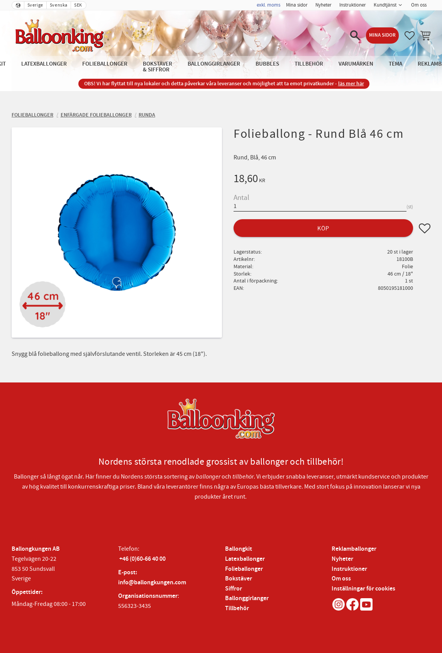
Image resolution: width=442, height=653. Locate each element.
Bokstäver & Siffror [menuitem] (157, 66)
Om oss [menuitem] (419, 5)
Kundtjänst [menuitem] (385, 5)
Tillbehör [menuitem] (309, 64)
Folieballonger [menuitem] (104, 64)
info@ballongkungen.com (152, 583)
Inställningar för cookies (363, 589)
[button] (355, 35)
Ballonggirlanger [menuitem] (214, 64)
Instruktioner (349, 569)
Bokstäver (238, 579)
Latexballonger (245, 559)
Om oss (341, 579)
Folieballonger (244, 569)
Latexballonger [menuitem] (44, 64)
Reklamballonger (354, 549)
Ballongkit (238, 549)
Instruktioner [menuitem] (352, 5)
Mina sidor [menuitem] (297, 5)
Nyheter (342, 559)
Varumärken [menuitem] (356, 64)
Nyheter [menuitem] (323, 5)
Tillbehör (237, 608)
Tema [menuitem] (395, 64)
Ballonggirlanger (247, 598)
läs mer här (351, 83)
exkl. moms (268, 5)
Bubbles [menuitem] (267, 64)
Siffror (233, 589)
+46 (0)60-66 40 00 (142, 559)
